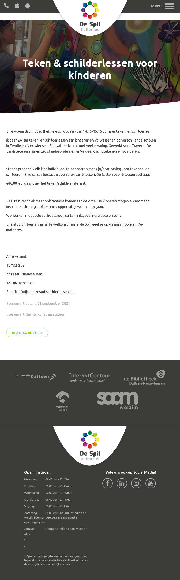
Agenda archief (27, 333)
